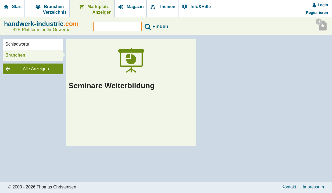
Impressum (313, 187)
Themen (162, 6)
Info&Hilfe (196, 6)
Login (320, 5)
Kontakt (288, 187)
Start (12, 6)
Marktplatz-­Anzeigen (95, 9)
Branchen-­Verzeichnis (51, 9)
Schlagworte (17, 44)
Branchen (15, 55)
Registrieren (317, 12)
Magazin (130, 6)
